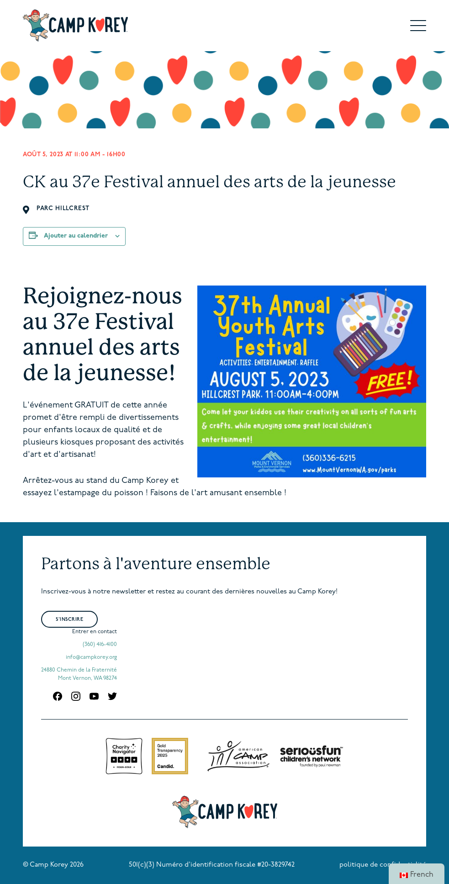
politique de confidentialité (382, 865)
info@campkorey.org (91, 657)
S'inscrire (69, 619)
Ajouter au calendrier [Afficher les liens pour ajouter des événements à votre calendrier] (76, 236)
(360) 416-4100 (100, 644)
